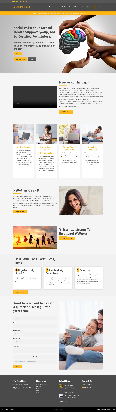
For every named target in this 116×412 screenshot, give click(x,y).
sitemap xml (103, 409)
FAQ (75, 7)
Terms (6, 409)
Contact (81, 7)
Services (64, 7)
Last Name (16, 323)
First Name (16, 315)
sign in (113, 409)
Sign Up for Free (20, 59)
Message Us (15, 1)
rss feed (109, 409)
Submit (18, 366)
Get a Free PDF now (67, 238)
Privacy (2, 409)
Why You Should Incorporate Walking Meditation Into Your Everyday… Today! (70, 388)
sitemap (98, 409)
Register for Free (20, 292)
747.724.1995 (87, 385)
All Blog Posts (63, 401)
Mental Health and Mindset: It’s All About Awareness (72, 396)
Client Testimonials (54, 7)
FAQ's (17, 53)
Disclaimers (11, 409)
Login (100, 7)
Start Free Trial (20, 211)
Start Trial (90, 7)
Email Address (17, 330)
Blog (70, 7)
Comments (16, 346)
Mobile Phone (16, 338)
